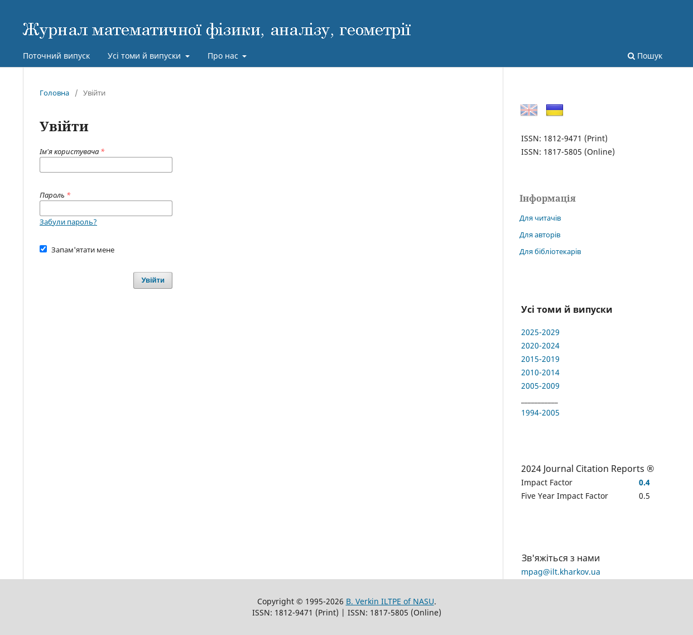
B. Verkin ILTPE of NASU (390, 601)
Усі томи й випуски (145, 55)
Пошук (645, 55)
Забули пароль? (68, 222)
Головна (54, 93)
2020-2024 (540, 345)
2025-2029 (540, 332)
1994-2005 (540, 412)
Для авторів (539, 235)
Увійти (153, 280)
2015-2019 (540, 359)
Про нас (224, 55)
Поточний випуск (56, 55)
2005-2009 (540, 385)
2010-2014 (540, 372)
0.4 (644, 482)
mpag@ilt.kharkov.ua (560, 571)
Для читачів (540, 218)
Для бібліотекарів (550, 251)
